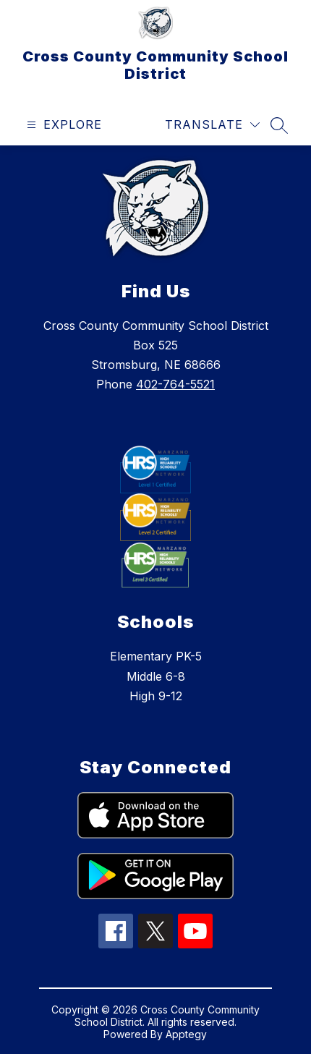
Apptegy (186, 1034)
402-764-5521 (175, 384)
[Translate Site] (212, 125)
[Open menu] (62, 125)
